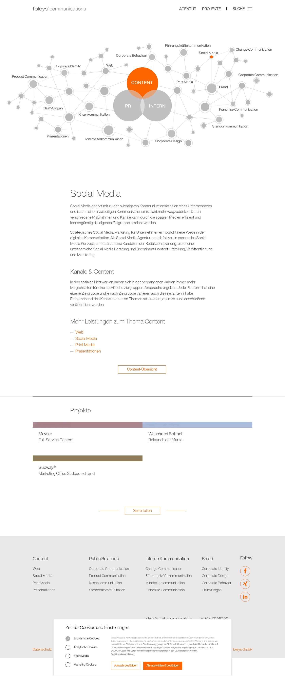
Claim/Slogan (212, 590)
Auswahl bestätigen (125, 665)
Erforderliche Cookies (82, 638)
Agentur (187, 9)
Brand (207, 559)
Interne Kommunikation (167, 559)
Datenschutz (42, 649)
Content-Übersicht (142, 369)
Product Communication (107, 576)
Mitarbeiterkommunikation (165, 583)
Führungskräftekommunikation (168, 576)
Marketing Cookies (81, 664)
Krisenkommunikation (105, 583)
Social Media (77, 656)
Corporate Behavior (216, 583)
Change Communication (163, 569)
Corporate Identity (215, 569)
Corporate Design (215, 576)
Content (40, 559)
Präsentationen (88, 352)
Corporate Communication (109, 569)
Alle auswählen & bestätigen (162, 665)
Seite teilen (142, 511)
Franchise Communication (165, 590)
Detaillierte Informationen (122, 654)
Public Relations (104, 559)
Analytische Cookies (82, 647)
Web (79, 333)
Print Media (85, 345)
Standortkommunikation (107, 590)
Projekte (211, 9)
